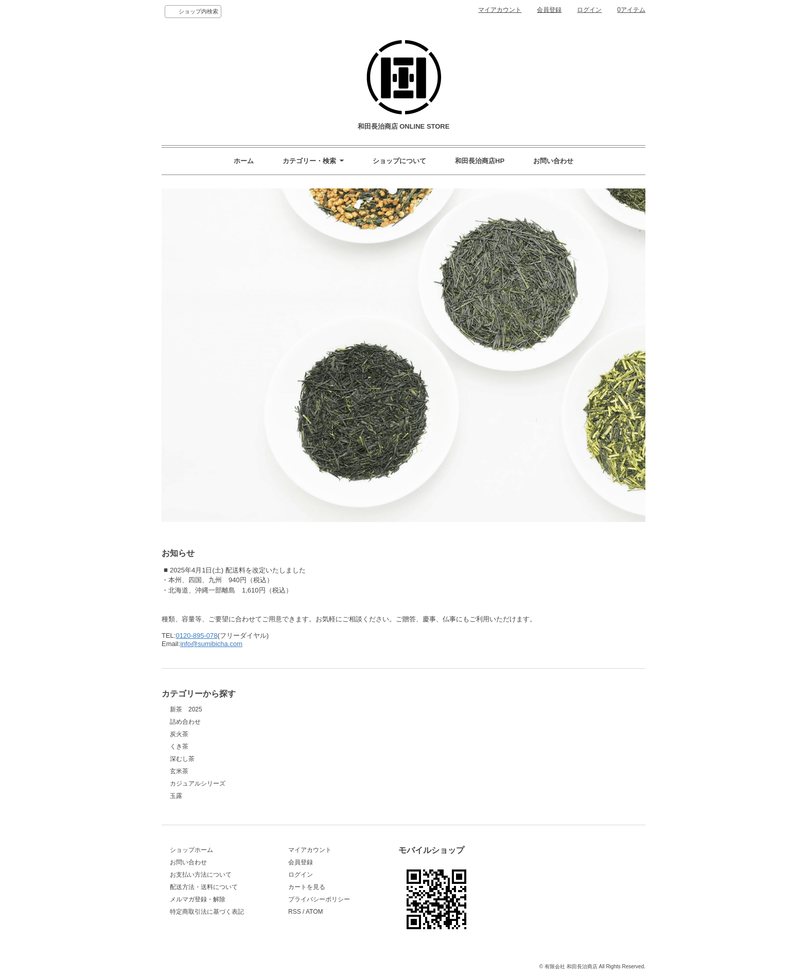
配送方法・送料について (204, 887)
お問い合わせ (553, 161)
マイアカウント (499, 9)
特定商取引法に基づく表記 (207, 911)
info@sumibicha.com (211, 644)
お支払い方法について (201, 874)
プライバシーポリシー (319, 899)
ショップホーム (191, 850)
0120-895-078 (196, 635)
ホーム (244, 161)
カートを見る (306, 887)
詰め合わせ (185, 721)
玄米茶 (179, 771)
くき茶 (179, 746)
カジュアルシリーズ (197, 783)
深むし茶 (182, 758)
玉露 (176, 795)
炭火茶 (179, 734)
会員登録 (549, 9)
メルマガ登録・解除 (197, 899)
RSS (294, 911)
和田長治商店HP (479, 161)
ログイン (589, 9)
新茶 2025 (186, 709)
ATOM (314, 911)
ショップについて (399, 161)
